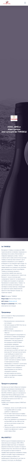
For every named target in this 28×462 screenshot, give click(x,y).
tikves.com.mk (13, 301)
